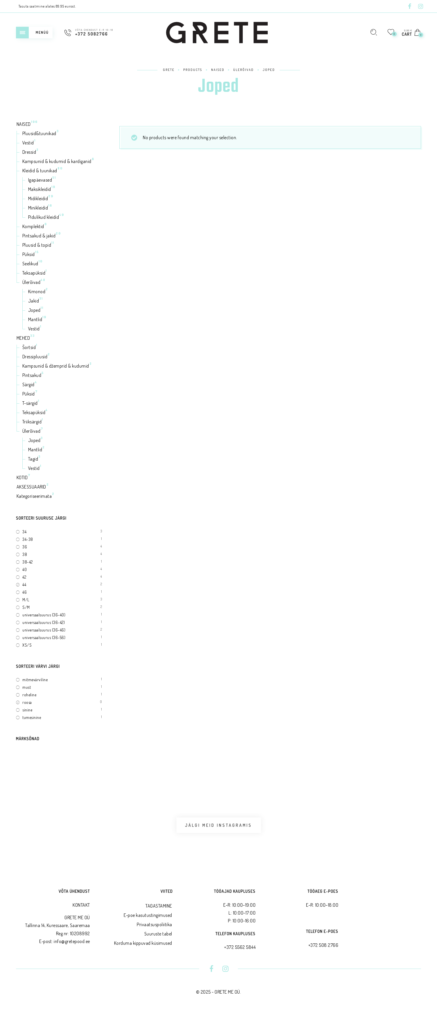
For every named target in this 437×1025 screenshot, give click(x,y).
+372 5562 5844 (240, 959)
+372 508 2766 (323, 957)
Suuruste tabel (158, 945)
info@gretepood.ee (72, 953)
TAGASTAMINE (158, 917)
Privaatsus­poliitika (154, 936)
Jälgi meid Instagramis (218, 831)
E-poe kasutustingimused (148, 927)
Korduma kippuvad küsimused (143, 955)
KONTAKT (81, 917)
